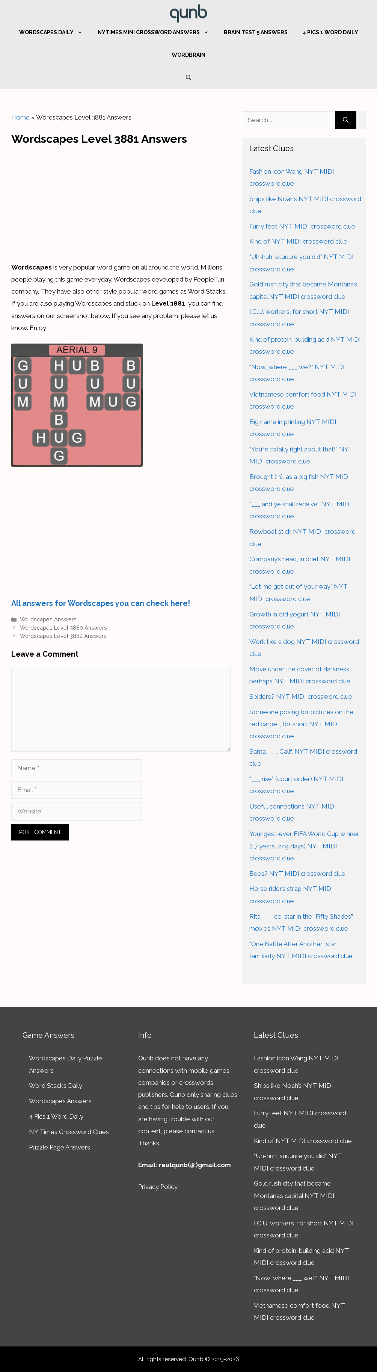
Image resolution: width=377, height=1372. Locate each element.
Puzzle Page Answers (59, 1147)
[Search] (345, 120)
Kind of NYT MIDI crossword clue (298, 241)
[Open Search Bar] (188, 77)
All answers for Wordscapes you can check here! (100, 603)
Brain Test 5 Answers (256, 32)
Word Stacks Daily (55, 1085)
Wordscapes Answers (48, 619)
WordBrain (188, 55)
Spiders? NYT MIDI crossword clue (300, 696)
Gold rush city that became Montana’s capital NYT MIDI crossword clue (294, 1195)
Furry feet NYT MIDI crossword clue (302, 226)
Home (20, 117)
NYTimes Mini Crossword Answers (157, 32)
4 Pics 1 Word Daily (330, 32)
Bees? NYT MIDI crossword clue (297, 873)
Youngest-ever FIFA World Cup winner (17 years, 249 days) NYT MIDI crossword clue (304, 846)
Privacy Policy (158, 1186)
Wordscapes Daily (54, 32)
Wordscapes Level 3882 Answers (63, 636)
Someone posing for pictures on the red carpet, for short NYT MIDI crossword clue (301, 724)
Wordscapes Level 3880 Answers (63, 627)
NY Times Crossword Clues (69, 1132)
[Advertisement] (121, 201)
